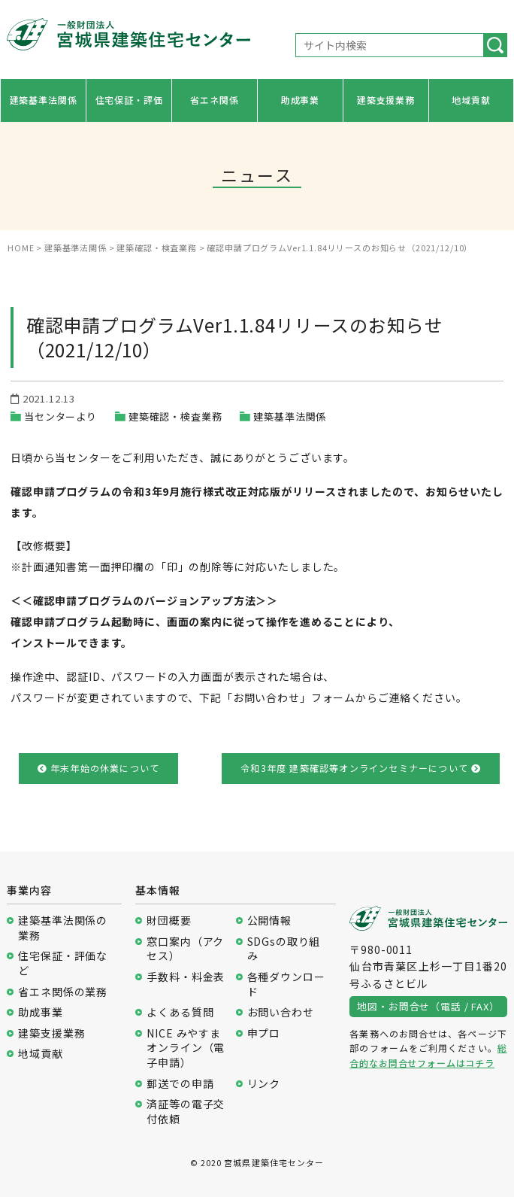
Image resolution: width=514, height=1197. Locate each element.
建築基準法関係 (43, 99)
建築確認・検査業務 (175, 416)
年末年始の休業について (99, 767)
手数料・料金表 (186, 977)
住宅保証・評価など (62, 963)
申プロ (264, 1033)
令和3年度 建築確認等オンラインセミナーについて (360, 767)
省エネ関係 (214, 99)
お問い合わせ (280, 1012)
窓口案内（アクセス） (185, 949)
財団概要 (169, 920)
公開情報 (269, 920)
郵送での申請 (180, 1084)
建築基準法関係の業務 (62, 928)
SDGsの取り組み (284, 949)
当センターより (60, 416)
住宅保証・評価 (129, 99)
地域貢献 (471, 99)
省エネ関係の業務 (62, 992)
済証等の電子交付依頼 (186, 1111)
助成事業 (300, 99)
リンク (264, 1084)
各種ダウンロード (286, 984)
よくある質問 (180, 1012)
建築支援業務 (386, 99)
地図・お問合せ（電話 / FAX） (428, 1006)
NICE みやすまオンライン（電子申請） (186, 1048)
